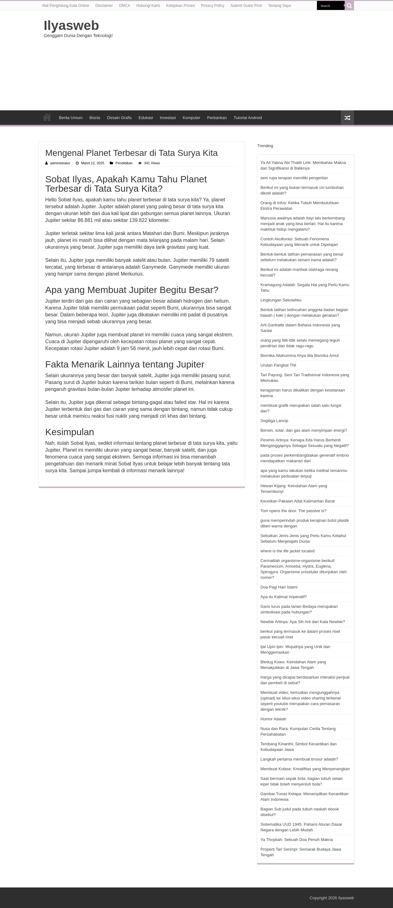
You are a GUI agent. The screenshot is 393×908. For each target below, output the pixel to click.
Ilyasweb (71, 25)
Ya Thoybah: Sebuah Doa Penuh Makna (296, 839)
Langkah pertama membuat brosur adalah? (299, 759)
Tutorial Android (248, 117)
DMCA (124, 5)
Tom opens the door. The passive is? (293, 510)
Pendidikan (124, 163)
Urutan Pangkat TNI (278, 365)
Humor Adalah (273, 719)
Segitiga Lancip (274, 420)
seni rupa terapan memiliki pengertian (294, 177)
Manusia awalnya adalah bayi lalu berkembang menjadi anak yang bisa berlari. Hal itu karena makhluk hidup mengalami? (302, 224)
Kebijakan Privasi (180, 5)
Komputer (191, 117)
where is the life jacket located (287, 551)
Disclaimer (104, 5)
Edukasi (145, 117)
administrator (60, 163)
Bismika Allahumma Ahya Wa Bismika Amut (299, 355)
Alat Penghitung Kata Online (65, 5)
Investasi (168, 117)
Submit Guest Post (246, 5)
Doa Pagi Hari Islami (279, 587)
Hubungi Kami (148, 5)
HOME (47, 116)
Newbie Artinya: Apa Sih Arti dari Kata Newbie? (302, 621)
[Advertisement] (235, 60)
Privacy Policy (213, 5)
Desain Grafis (119, 117)
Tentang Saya (279, 5)
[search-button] (349, 5)
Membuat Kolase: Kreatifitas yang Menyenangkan (305, 768)
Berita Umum (71, 117)
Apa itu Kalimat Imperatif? (283, 596)
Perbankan (217, 117)
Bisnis (95, 117)
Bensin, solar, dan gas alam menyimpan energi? (303, 430)
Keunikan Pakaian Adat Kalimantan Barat (297, 501)
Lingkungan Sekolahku (281, 300)
